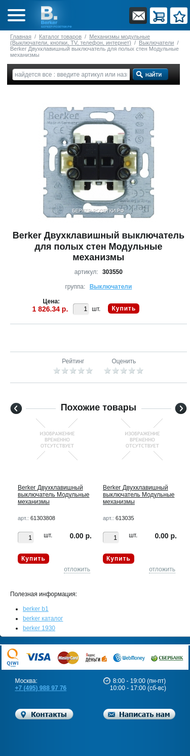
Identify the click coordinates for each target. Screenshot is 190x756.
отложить (77, 569)
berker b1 (36, 608)
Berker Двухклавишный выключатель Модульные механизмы (53, 494)
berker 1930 (39, 628)
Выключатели (156, 43)
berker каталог (43, 618)
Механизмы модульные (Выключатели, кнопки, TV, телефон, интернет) (80, 39)
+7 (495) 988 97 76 (41, 688)
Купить (123, 308)
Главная (20, 36)
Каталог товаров (60, 36)
